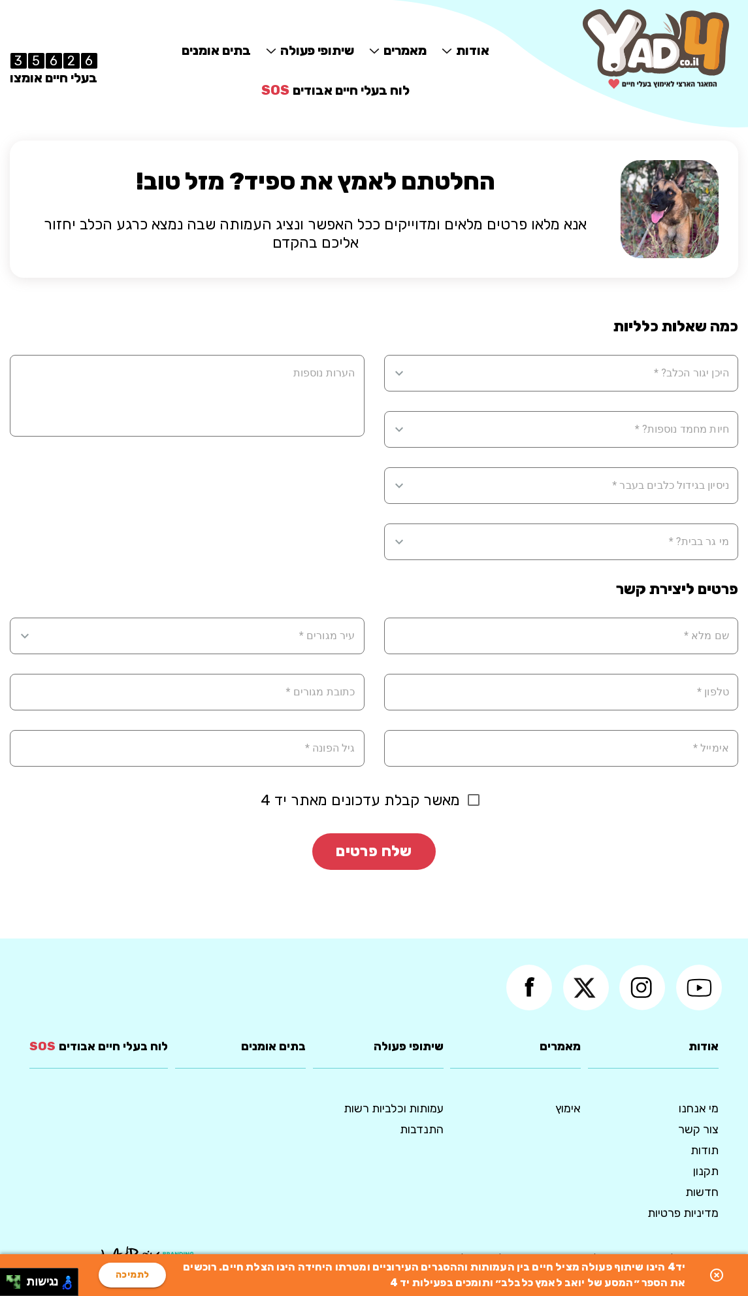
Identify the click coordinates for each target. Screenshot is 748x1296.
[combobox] (569, 373)
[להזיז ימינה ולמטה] (17, 1285)
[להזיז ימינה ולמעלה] (17, 1278)
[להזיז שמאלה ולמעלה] (10, 1278)
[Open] (399, 373)
